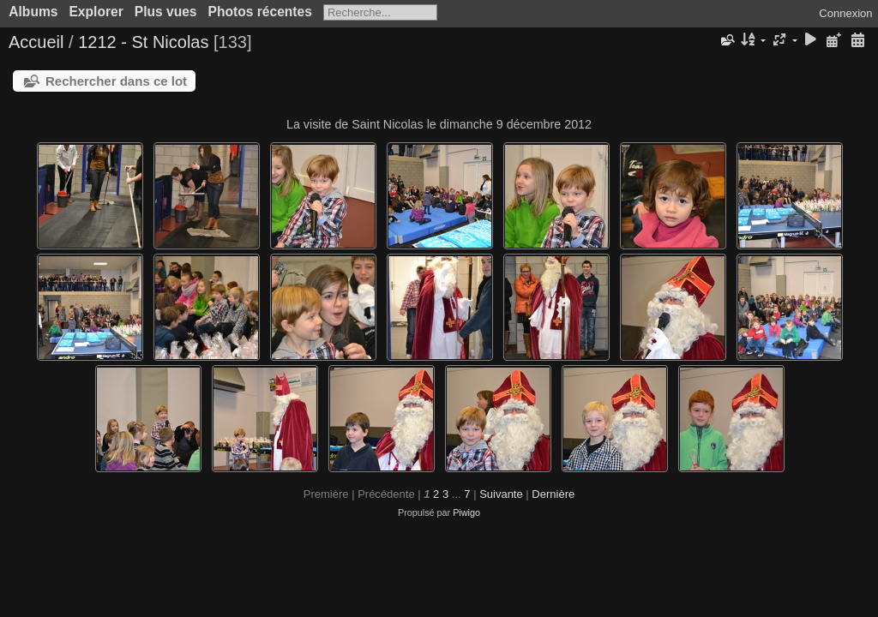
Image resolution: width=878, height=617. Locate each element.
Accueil (36, 42)
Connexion (845, 13)
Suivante (501, 494)
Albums (33, 11)
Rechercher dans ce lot (116, 81)
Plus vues (166, 11)
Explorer (96, 11)
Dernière (553, 494)
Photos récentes (260, 11)
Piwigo (466, 512)
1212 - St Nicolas (143, 42)
